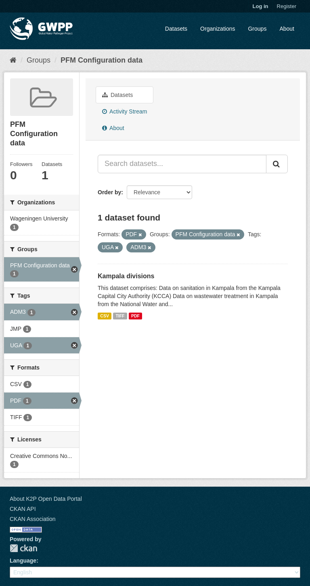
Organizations (217, 28)
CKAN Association (33, 519)
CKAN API (23, 509)
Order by (109, 192)
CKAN (23, 548)
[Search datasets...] (182, 164)
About (286, 28)
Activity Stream (124, 111)
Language (23, 560)
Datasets (176, 28)
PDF (135, 315)
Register (286, 6)
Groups (257, 28)
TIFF (119, 315)
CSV (104, 315)
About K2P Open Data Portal (46, 499)
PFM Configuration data (101, 60)
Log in (260, 6)
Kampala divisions (126, 276)
